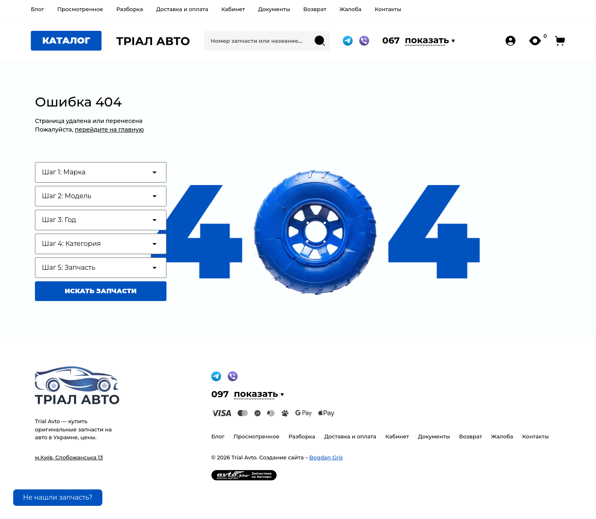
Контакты (387, 9)
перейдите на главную (109, 129)
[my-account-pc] (510, 41)
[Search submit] (320, 41)
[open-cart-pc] (560, 41)
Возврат (314, 9)
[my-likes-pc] (535, 40)
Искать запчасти (101, 291)
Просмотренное (80, 9)
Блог (37, 9)
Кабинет (233, 9)
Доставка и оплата (182, 9)
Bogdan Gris (325, 457)
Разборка (129, 9)
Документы (274, 9)
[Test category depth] (100, 172)
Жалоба (351, 9)
